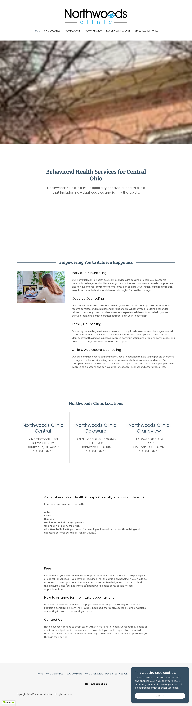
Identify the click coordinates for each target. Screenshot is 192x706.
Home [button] (40, 673)
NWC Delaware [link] (72, 30)
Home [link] (37, 30)
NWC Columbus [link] (52, 30)
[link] (96, 16)
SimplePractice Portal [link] (146, 30)
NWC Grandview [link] (93, 30)
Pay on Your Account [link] (118, 30)
